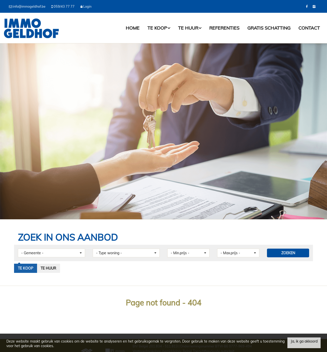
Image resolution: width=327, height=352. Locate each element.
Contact (309, 28)
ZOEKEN (288, 253)
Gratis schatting (268, 28)
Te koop (158, 28)
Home (132, 28)
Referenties (224, 28)
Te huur (189, 28)
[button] (51, 253)
